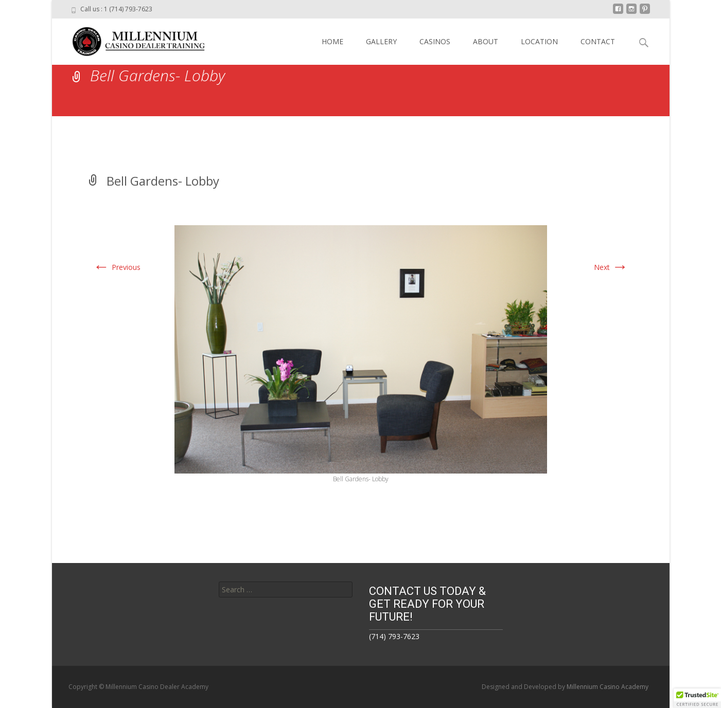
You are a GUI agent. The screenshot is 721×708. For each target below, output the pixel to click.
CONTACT (598, 41)
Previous (116, 267)
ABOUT (485, 41)
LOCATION (539, 41)
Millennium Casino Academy (607, 686)
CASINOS (434, 41)
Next (611, 267)
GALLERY (381, 41)
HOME (332, 41)
